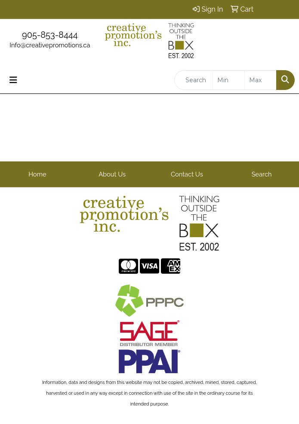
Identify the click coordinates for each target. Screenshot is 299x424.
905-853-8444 (50, 35)
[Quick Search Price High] (260, 80)
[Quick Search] (193, 80)
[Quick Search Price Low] (229, 80)
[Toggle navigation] (13, 80)
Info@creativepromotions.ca (49, 45)
